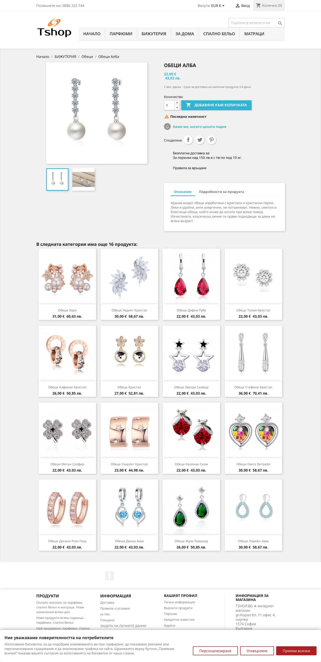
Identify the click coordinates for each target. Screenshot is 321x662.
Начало (92, 33)
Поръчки (170, 614)
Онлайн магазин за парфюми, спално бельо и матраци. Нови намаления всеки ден (60, 607)
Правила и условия (115, 608)
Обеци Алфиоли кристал (67, 387)
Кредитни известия (179, 619)
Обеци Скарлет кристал (129, 464)
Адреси (169, 625)
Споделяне (188, 139)
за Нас (105, 614)
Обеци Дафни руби (191, 310)
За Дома (184, 33)
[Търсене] (256, 22)
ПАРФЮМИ (121, 33)
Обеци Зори (67, 310)
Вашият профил (180, 595)
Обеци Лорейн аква (253, 541)
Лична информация (179, 602)
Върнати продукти (178, 608)
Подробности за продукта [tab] (221, 191)
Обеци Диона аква (129, 541)
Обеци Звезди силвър (191, 387)
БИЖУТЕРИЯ (154, 33)
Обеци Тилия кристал (253, 310)
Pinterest (211, 139)
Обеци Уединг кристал (129, 310)
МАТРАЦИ (254, 33)
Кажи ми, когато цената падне (199, 126)
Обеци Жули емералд (191, 541)
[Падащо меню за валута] (218, 6)
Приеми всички (296, 650)
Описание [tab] (183, 191)
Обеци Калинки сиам (191, 464)
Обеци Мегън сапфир (67, 464)
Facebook (109, 575)
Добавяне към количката (216, 105)
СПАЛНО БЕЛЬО (219, 33)
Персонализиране (215, 650)
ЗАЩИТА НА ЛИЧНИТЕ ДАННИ (123, 626)
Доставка (107, 602)
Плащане (107, 620)
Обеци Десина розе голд (67, 541)
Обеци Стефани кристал (253, 387)
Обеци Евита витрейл (253, 464)
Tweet (199, 139)
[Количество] (169, 105)
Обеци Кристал (129, 387)
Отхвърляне (257, 650)
